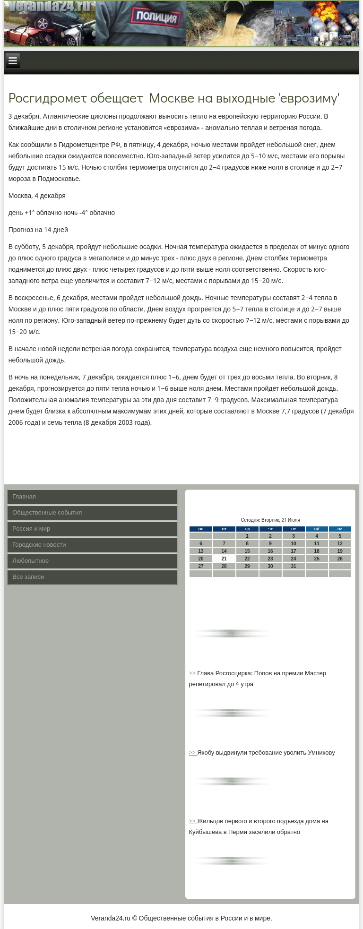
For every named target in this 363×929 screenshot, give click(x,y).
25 (317, 558)
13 (200, 551)
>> (193, 673)
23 (270, 558)
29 (247, 566)
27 (200, 566)
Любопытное (30, 561)
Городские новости (39, 545)
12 (340, 543)
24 (293, 558)
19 (340, 551)
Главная (23, 496)
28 (223, 566)
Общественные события (47, 513)
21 (223, 558)
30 (270, 566)
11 (317, 543)
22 (247, 558)
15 (247, 551)
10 (293, 543)
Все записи (28, 577)
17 (293, 551)
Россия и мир (31, 529)
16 (270, 551)
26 (340, 558)
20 (200, 558)
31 (293, 566)
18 (317, 551)
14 (223, 551)
